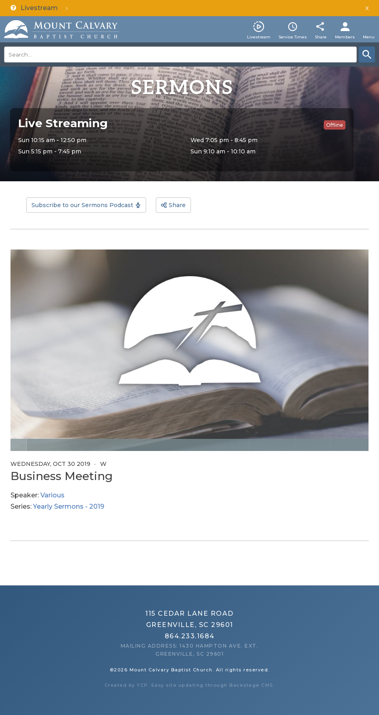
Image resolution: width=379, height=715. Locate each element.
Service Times (292, 37)
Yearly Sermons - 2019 (68, 506)
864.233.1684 (190, 636)
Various (52, 495)
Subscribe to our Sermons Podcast (82, 205)
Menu (369, 37)
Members (345, 37)
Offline (334, 125)
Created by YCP (126, 685)
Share (321, 37)
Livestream (258, 37)
